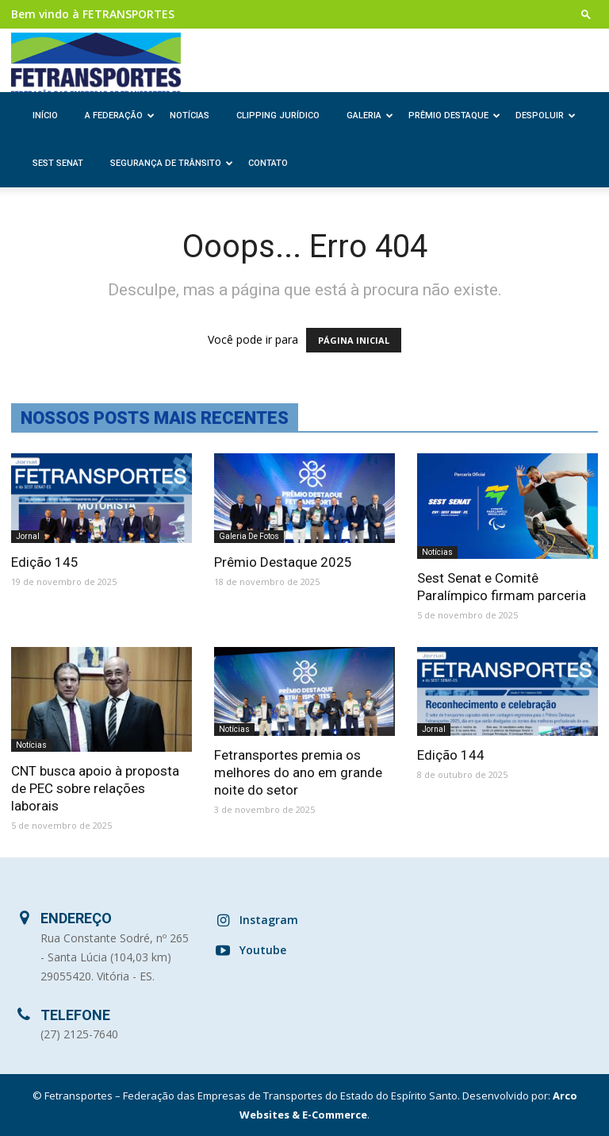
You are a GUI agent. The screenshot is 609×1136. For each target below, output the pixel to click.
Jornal (28, 536)
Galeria (370, 115)
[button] (586, 14)
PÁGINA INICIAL (353, 340)
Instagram (268, 919)
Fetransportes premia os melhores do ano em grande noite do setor (298, 772)
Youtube (262, 949)
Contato (268, 163)
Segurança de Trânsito (171, 163)
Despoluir (545, 115)
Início (45, 115)
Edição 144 (451, 755)
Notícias (189, 115)
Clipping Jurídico (278, 115)
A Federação (120, 115)
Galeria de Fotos (249, 536)
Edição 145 (45, 562)
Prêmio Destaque (454, 115)
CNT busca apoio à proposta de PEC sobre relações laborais (95, 788)
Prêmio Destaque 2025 (283, 562)
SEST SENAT (58, 163)
